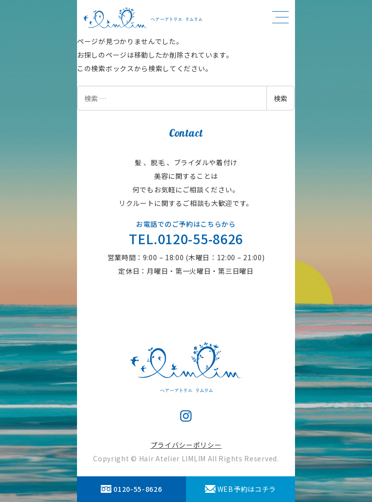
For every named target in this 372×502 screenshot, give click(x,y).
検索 (280, 98)
